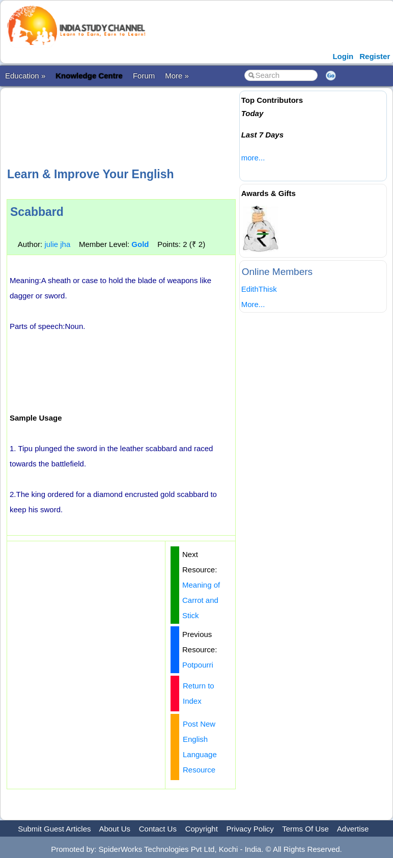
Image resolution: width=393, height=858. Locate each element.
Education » (25, 75)
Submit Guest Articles (54, 828)
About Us (114, 828)
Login (342, 56)
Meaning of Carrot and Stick (201, 600)
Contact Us (158, 828)
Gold (140, 244)
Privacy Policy (250, 828)
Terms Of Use (305, 828)
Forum (144, 75)
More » (177, 75)
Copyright (201, 828)
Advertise (353, 828)
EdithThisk (259, 289)
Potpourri (197, 664)
